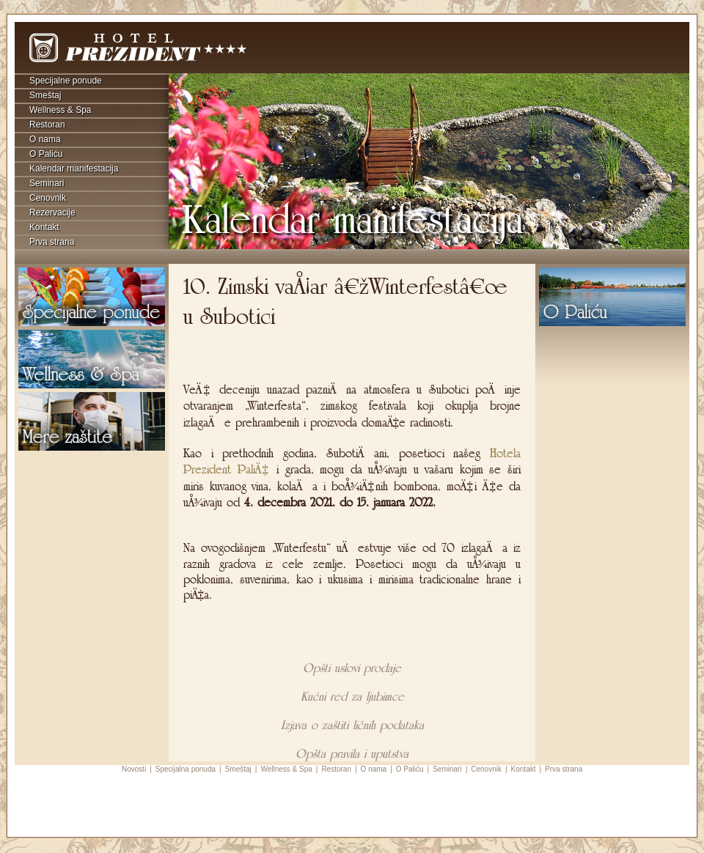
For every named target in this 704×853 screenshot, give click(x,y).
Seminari (46, 183)
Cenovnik (47, 198)
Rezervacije (52, 212)
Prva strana (51, 242)
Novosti (134, 769)
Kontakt (44, 227)
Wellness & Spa (60, 110)
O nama (45, 139)
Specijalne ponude (65, 80)
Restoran (47, 124)
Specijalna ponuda (185, 769)
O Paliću (45, 154)
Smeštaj (45, 95)
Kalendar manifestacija (73, 168)
